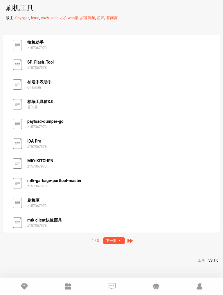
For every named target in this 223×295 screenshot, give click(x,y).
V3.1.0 (213, 260)
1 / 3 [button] (95, 241)
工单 (201, 260)
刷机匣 (33, 200)
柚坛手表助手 (39, 82)
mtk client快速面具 (44, 220)
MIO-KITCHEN (40, 161)
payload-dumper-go (45, 121)
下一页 (114, 241)
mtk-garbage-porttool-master (54, 180)
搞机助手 (35, 42)
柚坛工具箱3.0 (40, 101)
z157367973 (37, 48)
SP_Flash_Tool (40, 62)
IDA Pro (34, 141)
